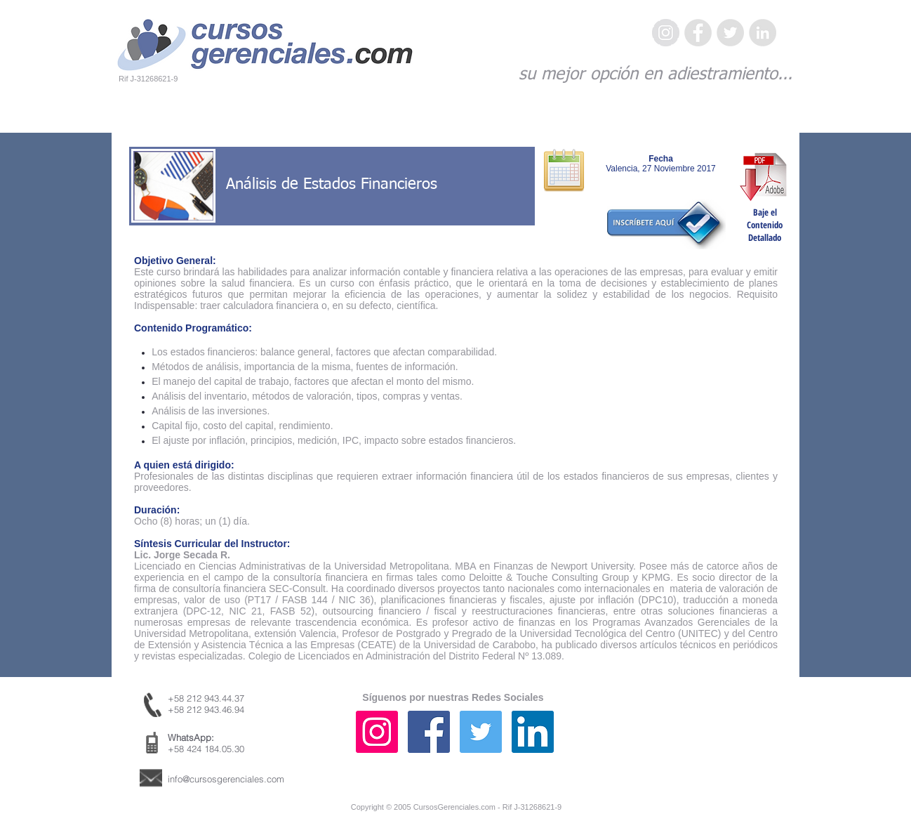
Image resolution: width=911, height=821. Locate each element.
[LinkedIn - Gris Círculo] (762, 32)
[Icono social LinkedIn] (533, 732)
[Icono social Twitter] (481, 732)
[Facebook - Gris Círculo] (698, 32)
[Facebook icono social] (429, 732)
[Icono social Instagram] (377, 732)
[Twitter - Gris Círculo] (730, 32)
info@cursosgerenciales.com (226, 778)
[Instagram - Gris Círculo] (665, 32)
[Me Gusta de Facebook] (704, 745)
